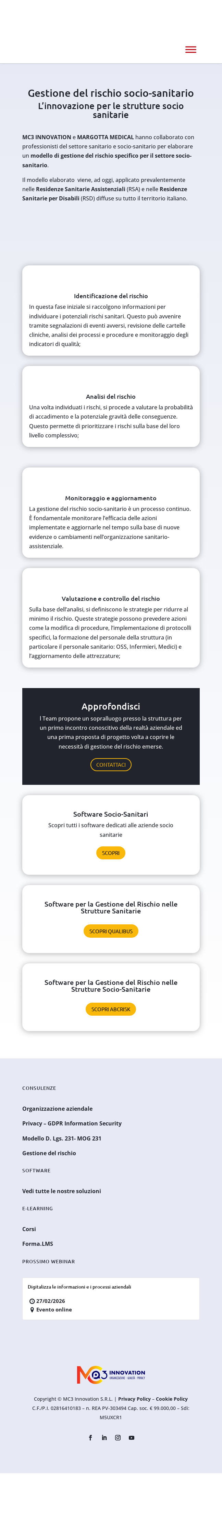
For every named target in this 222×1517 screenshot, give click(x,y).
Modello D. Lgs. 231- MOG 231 (61, 1138)
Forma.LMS (37, 1244)
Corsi (29, 1229)
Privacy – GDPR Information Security (72, 1123)
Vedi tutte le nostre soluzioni (61, 1191)
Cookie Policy (172, 1399)
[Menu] (190, 49)
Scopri (111, 852)
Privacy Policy (134, 1399)
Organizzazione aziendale (57, 1108)
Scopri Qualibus (111, 931)
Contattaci (111, 764)
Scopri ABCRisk (110, 1009)
